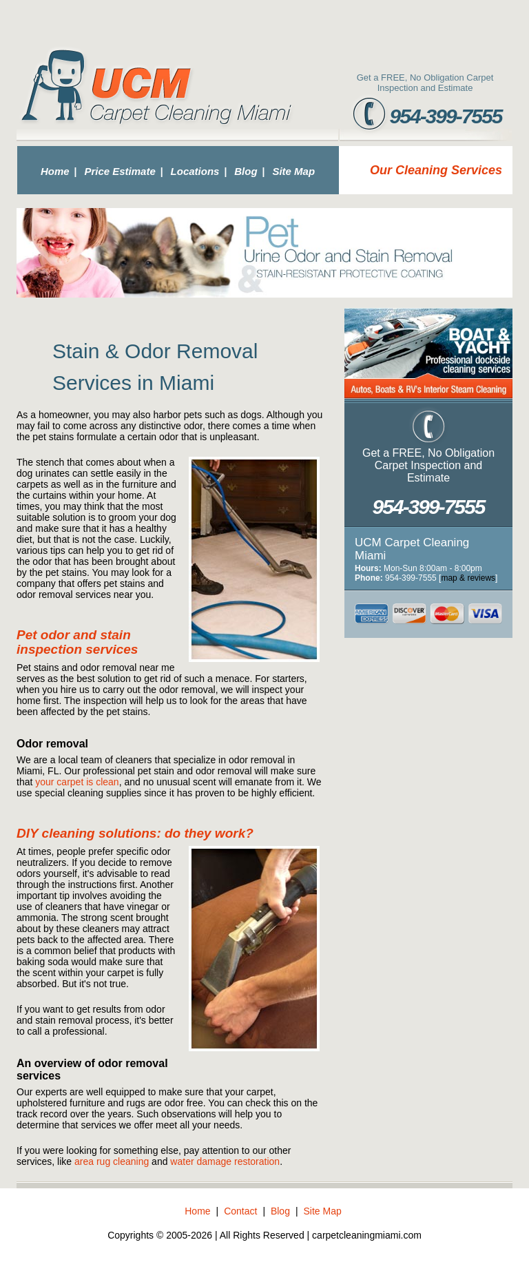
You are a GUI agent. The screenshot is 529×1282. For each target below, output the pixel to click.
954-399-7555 (446, 116)
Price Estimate (119, 171)
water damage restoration (225, 1161)
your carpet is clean (76, 781)
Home (55, 171)
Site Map (293, 171)
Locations (195, 171)
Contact (240, 1211)
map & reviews (468, 578)
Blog (245, 171)
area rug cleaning (111, 1161)
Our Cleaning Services (436, 170)
